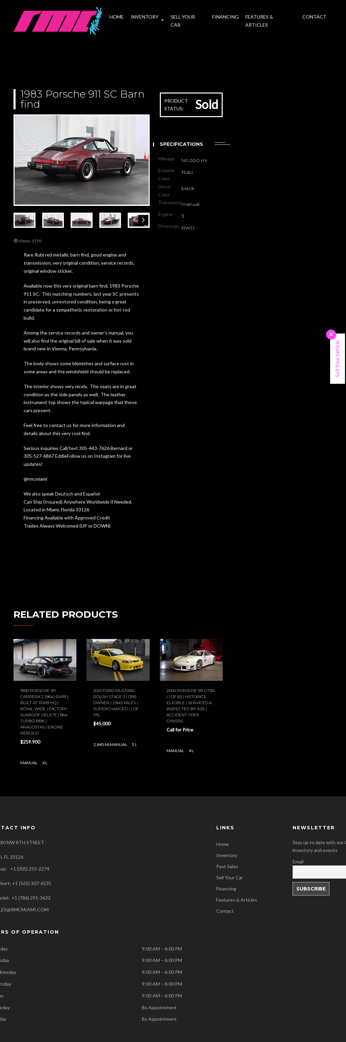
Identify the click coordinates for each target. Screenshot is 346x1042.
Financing (226, 888)
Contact (225, 911)
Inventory (226, 855)
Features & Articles (236, 900)
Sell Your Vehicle (337, 358)
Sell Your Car (229, 877)
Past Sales (227, 866)
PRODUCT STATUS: (176, 105)
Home (222, 844)
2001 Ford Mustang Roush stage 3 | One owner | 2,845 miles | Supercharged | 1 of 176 (116, 702)
